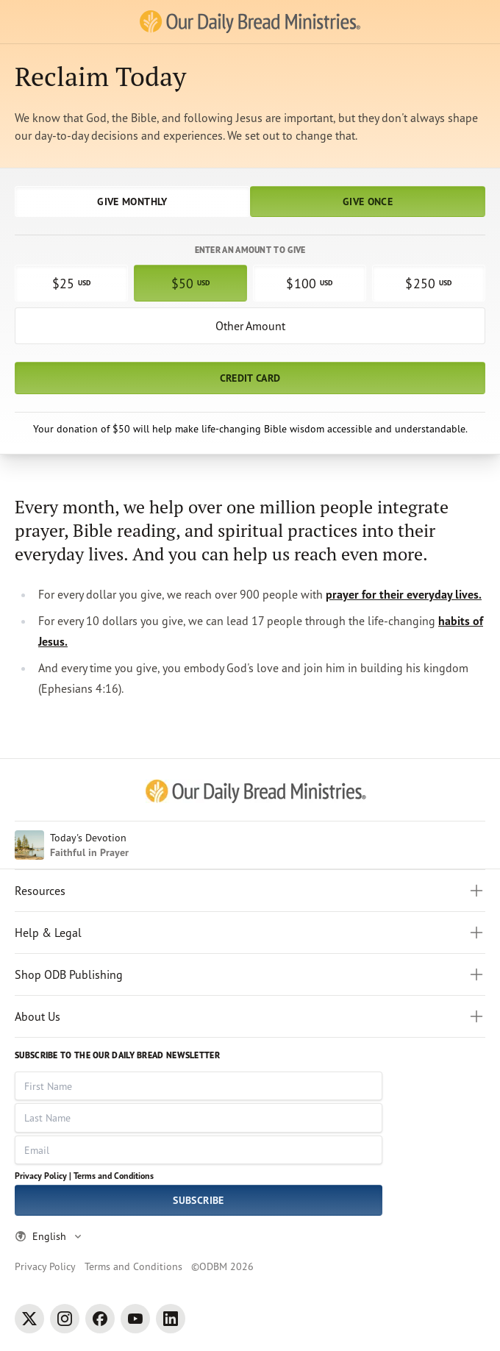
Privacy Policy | (43, 1175)
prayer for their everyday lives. (404, 594)
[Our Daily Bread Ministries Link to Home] (250, 22)
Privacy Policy (45, 1266)
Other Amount (250, 325)
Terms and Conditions (114, 1175)
